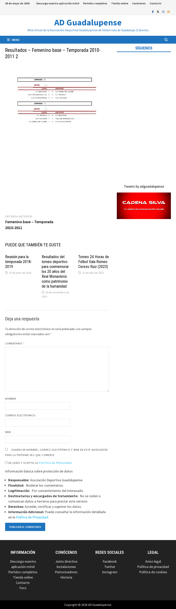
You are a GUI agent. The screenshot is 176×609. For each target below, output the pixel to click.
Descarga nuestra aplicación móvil (57, 3)
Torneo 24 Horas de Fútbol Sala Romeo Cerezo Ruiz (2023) (93, 261)
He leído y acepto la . (39, 463)
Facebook (110, 561)
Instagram (109, 572)
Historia (66, 577)
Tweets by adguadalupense (144, 186)
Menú (13, 40)
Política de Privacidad (55, 463)
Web (8, 432)
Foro (22, 588)
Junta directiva (66, 561)
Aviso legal (153, 561)
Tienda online (119, 3)
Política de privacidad (153, 566)
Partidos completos (95, 3)
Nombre (10, 398)
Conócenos (139, 3)
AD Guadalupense (88, 22)
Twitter (109, 566)
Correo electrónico (20, 415)
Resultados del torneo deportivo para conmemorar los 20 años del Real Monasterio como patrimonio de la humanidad (55, 271)
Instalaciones (66, 566)
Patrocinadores (66, 572)
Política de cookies (153, 572)
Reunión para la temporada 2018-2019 (18, 261)
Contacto (155, 3)
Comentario (15, 343)
